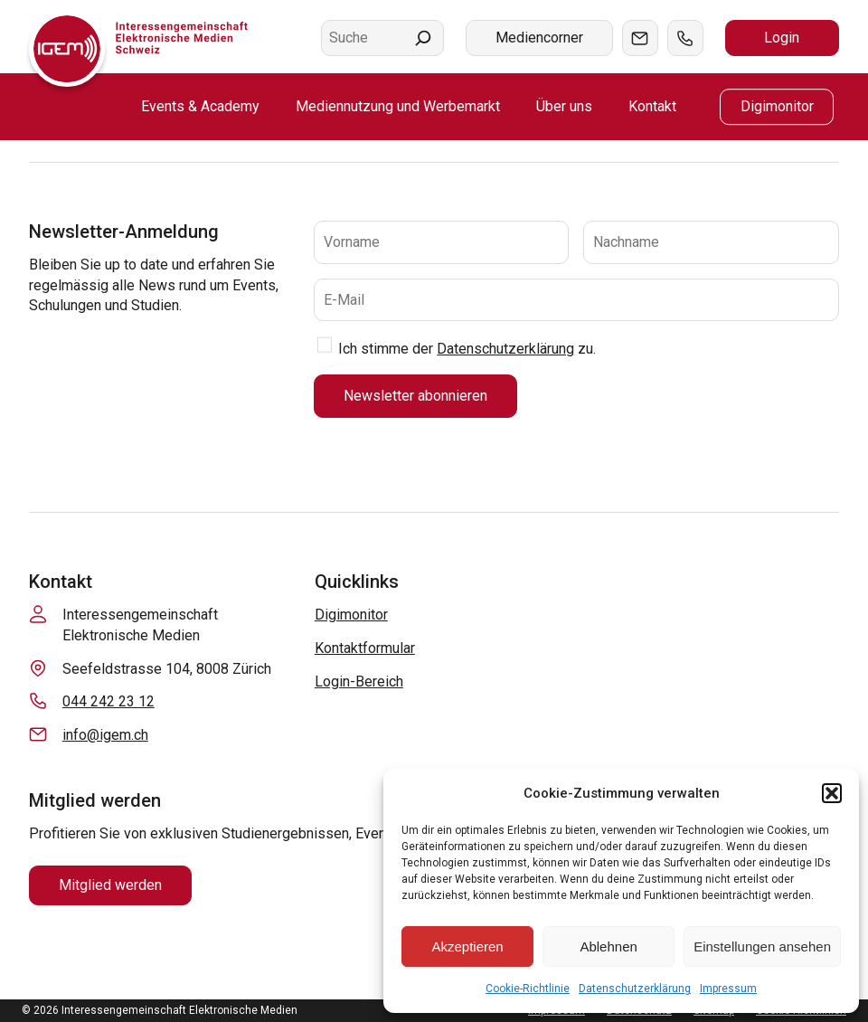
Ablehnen (608, 946)
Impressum (728, 988)
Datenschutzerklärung (635, 988)
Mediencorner (539, 37)
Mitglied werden (110, 885)
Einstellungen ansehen (762, 946)
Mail (640, 38)
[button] (832, 793)
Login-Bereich (359, 681)
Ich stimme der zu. (467, 348)
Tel (685, 38)
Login (781, 37)
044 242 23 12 (108, 701)
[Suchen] (423, 38)
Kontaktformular (365, 648)
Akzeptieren (467, 946)
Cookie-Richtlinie (528, 988)
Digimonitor (351, 614)
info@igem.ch (105, 734)
